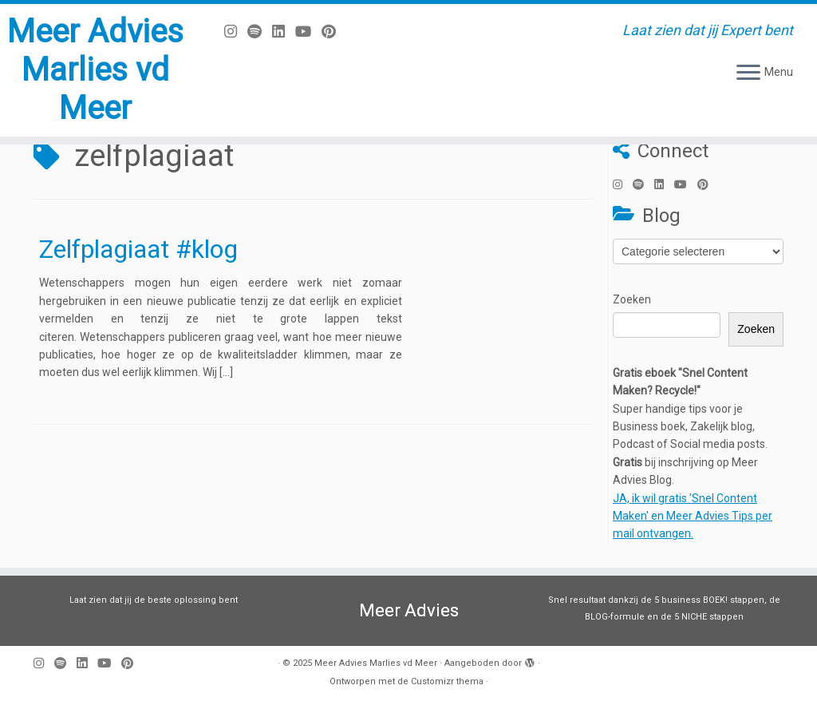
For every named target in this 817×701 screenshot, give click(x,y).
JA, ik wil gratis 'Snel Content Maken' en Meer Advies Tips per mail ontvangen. (692, 516)
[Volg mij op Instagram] (235, 31)
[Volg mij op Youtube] (308, 31)
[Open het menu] (748, 73)
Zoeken (632, 299)
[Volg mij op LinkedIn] (283, 31)
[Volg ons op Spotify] (259, 31)
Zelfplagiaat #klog (138, 249)
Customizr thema (447, 681)
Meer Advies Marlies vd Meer (95, 70)
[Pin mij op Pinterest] (334, 31)
